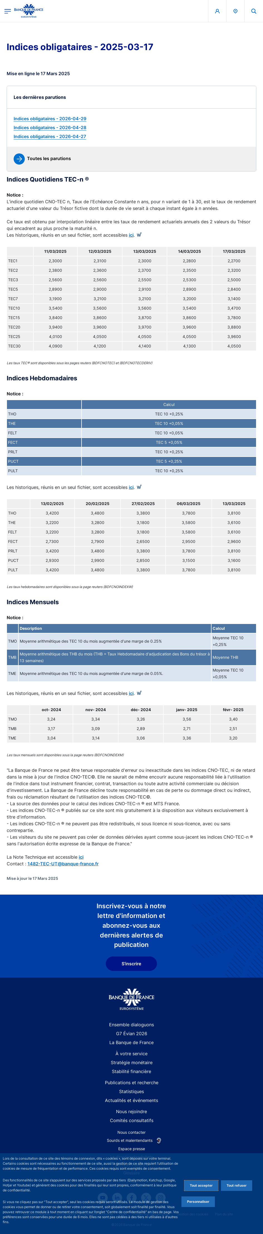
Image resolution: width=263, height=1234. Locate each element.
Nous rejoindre (131, 1111)
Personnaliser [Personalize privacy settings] (198, 1201)
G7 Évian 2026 (131, 1033)
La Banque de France (131, 1042)
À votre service (131, 1053)
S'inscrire (131, 963)
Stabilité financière (131, 1071)
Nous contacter (131, 1132)
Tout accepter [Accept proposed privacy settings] (201, 1185)
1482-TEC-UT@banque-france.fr (63, 863)
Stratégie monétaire (132, 1062)
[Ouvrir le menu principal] (7, 11)
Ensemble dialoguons (131, 1024)
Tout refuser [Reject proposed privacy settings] (237, 1185)
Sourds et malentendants (130, 1140)
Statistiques (131, 1091)
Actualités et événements (131, 1100)
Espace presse (131, 1148)
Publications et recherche (131, 1082)
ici (131, 235)
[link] (131, 118)
